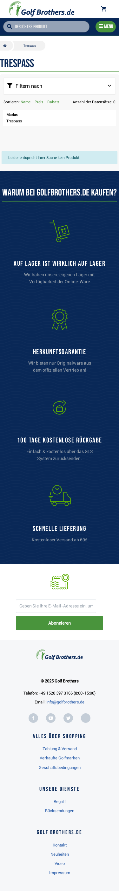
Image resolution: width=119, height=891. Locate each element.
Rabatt (53, 102)
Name (25, 102)
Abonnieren (59, 623)
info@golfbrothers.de (65, 702)
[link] (59, 432)
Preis (39, 102)
